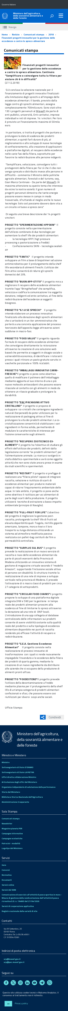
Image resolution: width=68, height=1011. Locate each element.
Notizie (16, 34)
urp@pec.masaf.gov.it (14, 962)
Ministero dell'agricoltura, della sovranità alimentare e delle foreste (28, 15)
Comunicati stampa (34, 34)
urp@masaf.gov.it (12, 958)
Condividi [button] (53, 717)
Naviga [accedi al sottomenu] (9, 27)
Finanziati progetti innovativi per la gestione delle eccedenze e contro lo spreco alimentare (28, 39)
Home (5, 34)
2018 (51, 34)
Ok (8, 1003)
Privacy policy (21, 1003)
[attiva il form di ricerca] (52, 16)
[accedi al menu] (61, 15)
